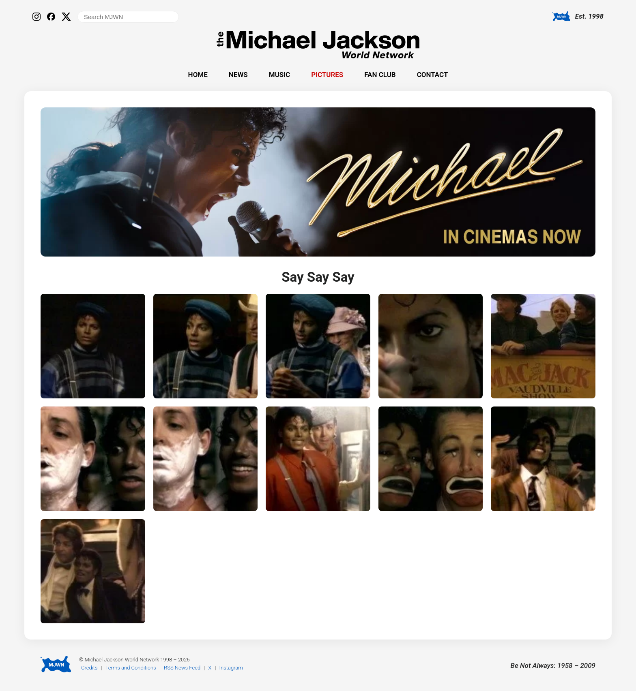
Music (279, 75)
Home (198, 75)
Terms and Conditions (130, 668)
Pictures (327, 75)
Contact (432, 75)
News (238, 75)
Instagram (231, 668)
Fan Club (379, 75)
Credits (89, 668)
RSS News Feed (182, 668)
